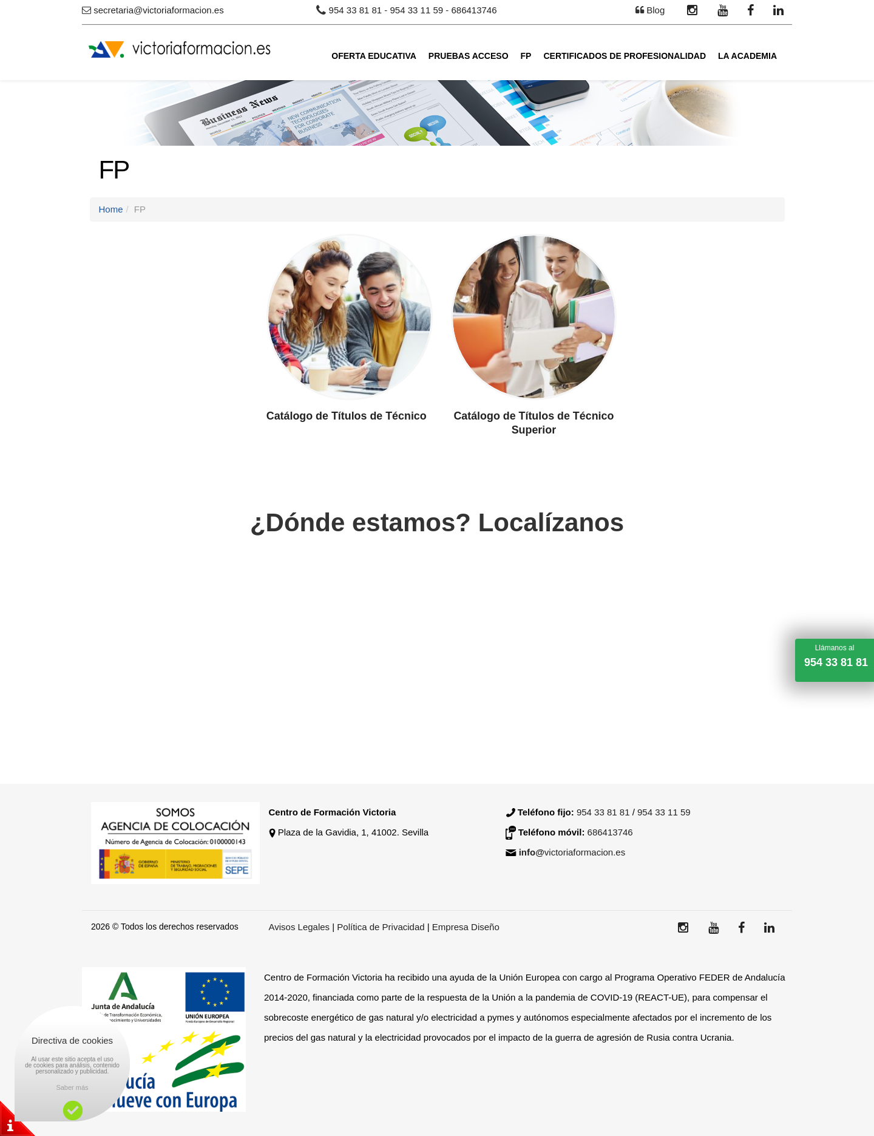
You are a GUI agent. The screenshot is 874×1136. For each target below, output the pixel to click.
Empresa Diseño (466, 927)
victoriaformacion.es (572, 852)
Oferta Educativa (373, 56)
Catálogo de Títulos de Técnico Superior (533, 423)
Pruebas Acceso (469, 56)
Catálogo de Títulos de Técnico (347, 416)
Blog (655, 10)
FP (526, 56)
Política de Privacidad (382, 927)
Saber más (72, 1087)
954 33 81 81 (355, 10)
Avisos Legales (299, 927)
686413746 (473, 10)
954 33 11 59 (417, 10)
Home (111, 209)
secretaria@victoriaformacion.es (158, 10)
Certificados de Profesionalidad (624, 56)
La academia (747, 56)
